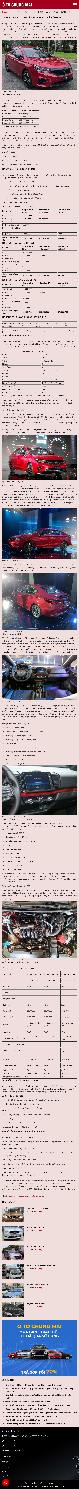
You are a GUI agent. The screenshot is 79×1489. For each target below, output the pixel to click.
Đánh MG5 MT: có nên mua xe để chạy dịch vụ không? (28, 1401)
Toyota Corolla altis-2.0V (38, 1303)
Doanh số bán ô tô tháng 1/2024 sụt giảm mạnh (26, 1420)
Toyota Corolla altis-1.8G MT (39, 1284)
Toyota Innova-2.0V (35, 1227)
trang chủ (6, 12)
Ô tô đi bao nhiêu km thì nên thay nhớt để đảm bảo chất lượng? (33, 1385)
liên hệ (5, 1476)
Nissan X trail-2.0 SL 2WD (38, 1208)
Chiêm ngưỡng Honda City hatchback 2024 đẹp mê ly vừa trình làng (35, 1423)
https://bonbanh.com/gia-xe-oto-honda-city (27, 1196)
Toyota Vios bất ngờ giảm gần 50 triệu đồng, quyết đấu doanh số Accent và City (41, 1412)
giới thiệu (6, 1466)
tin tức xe (17, 12)
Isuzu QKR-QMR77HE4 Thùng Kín (41, 1265)
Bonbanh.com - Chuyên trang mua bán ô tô (44, 1486)
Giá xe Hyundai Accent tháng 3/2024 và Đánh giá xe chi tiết (31, 1416)
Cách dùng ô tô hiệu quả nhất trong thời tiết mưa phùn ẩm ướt (33, 1409)
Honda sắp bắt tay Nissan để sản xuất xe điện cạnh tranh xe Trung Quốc (37, 1405)
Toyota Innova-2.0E (35, 1246)
